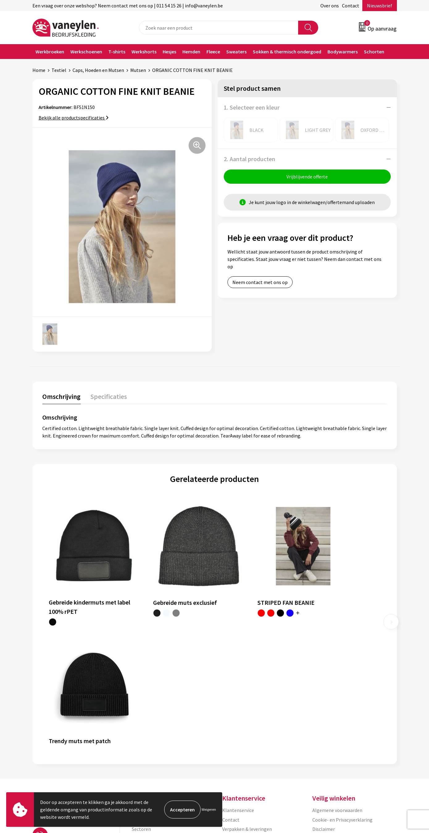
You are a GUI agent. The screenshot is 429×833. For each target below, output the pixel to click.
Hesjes (169, 51)
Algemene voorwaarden (337, 670)
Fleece (213, 51)
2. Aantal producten (249, 159)
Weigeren (209, 809)
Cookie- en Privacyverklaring (342, 679)
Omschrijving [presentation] (61, 396)
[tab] (61, 397)
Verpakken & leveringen (247, 688)
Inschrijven (372, 773)
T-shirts (116, 51)
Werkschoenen (86, 51)
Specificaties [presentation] (108, 396)
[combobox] (218, 28)
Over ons (329, 5)
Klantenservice (238, 670)
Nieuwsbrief (379, 5)
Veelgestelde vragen (153, 717)
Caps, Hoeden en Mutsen (98, 70)
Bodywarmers (342, 51)
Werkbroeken (49, 51)
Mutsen (138, 70)
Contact (350, 5)
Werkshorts (143, 51)
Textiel (59, 70)
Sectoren (141, 688)
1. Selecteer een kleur (252, 107)
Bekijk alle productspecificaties (74, 118)
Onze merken (146, 679)
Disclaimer (323, 688)
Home (38, 70)
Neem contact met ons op (260, 282)
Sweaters (236, 51)
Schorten (374, 51)
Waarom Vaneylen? (152, 698)
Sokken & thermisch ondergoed (287, 51)
